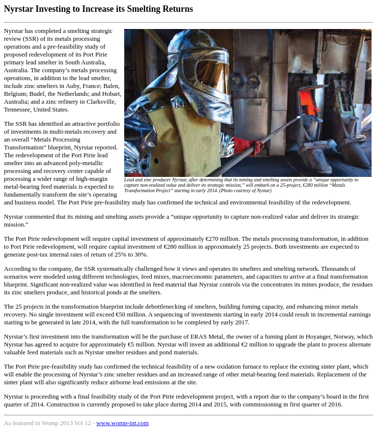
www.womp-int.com (122, 423)
